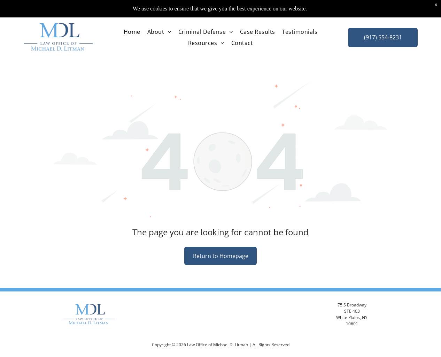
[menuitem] (132, 24)
